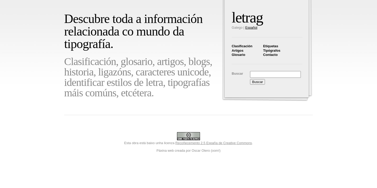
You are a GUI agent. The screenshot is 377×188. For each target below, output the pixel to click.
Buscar (237, 73)
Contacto (270, 55)
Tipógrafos (271, 50)
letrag (247, 17)
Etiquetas (270, 46)
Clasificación (242, 46)
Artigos (237, 50)
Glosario (238, 55)
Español (251, 28)
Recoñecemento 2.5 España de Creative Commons (213, 143)
